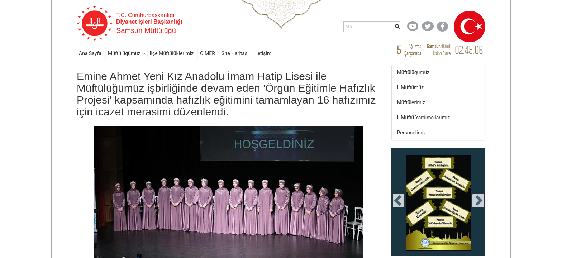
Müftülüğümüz (124, 53)
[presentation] (398, 200)
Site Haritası (235, 53)
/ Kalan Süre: (439, 50)
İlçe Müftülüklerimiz (172, 53)
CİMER (207, 53)
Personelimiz (411, 132)
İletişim (263, 53)
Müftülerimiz (411, 102)
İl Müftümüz (410, 87)
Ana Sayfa (90, 53)
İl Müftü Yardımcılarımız (423, 117)
